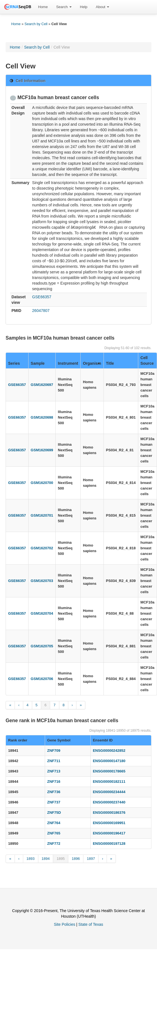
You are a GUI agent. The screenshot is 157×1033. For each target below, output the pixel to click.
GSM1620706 (42, 679)
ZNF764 (53, 823)
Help (84, 7)
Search (64, 7)
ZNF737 (53, 802)
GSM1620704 (42, 613)
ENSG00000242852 (109, 750)
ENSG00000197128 (109, 843)
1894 (46, 859)
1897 (91, 859)
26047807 (41, 310)
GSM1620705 (42, 646)
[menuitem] (43, 7)
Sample (38, 363)
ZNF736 (53, 792)
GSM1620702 (42, 548)
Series (14, 363)
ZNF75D (54, 812)
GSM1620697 (42, 385)
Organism (92, 363)
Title (110, 363)
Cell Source (147, 361)
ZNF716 (53, 781)
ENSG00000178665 (109, 771)
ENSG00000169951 (109, 823)
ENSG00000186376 (109, 812)
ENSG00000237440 (109, 802)
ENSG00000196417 (109, 833)
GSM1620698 (42, 417)
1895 (61, 859)
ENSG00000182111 (109, 781)
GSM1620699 (42, 450)
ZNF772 (53, 843)
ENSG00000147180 (109, 761)
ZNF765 (53, 833)
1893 (31, 859)
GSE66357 (41, 297)
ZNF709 (53, 750)
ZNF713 (53, 771)
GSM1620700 (42, 483)
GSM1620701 (42, 515)
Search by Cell (36, 24)
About (102, 7)
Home (43, 7)
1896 (76, 859)
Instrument (68, 363)
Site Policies (64, 924)
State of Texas (90, 924)
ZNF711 (53, 761)
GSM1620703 (42, 581)
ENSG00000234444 (109, 792)
